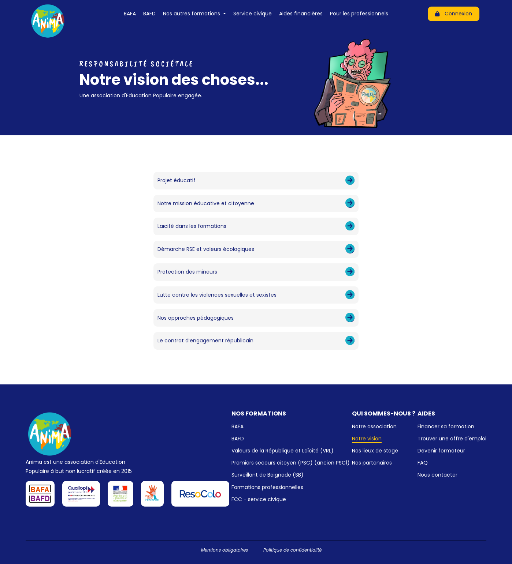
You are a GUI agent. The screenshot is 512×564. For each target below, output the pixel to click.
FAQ (423, 462)
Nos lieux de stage (375, 450)
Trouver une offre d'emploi (452, 438)
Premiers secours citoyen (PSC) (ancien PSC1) (290, 462)
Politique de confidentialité (292, 550)
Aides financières (301, 13)
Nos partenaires (372, 462)
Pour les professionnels (359, 13)
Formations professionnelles (267, 487)
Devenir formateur (441, 450)
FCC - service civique (258, 499)
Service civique (252, 13)
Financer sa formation (446, 426)
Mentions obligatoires (224, 550)
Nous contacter (437, 474)
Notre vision (367, 438)
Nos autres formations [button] (192, 13)
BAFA (130, 13)
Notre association (374, 426)
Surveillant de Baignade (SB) (267, 474)
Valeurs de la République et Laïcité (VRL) (282, 450)
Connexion (453, 13)
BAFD (149, 13)
